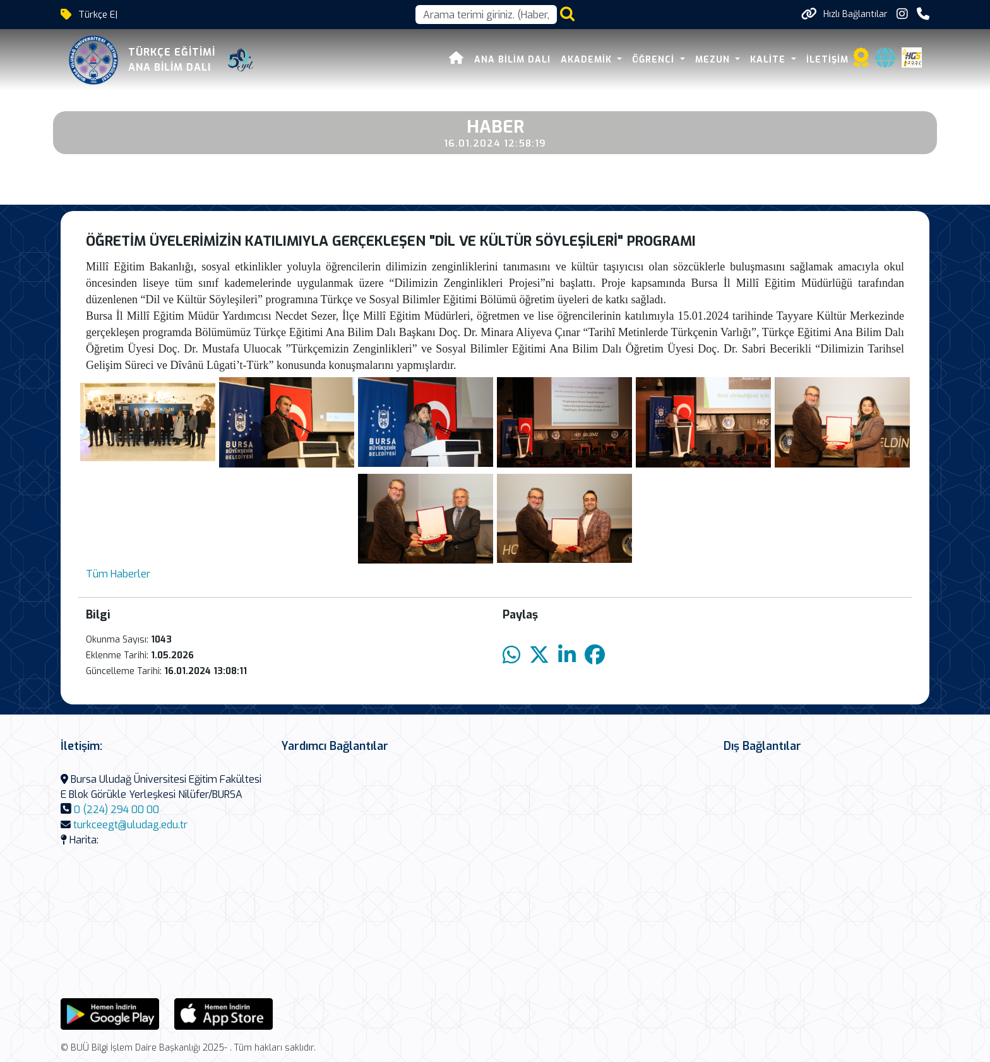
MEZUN (714, 60)
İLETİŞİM (827, 60)
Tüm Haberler (118, 574)
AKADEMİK (588, 60)
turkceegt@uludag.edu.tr (130, 824)
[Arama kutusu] (486, 14)
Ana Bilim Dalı (512, 60)
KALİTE (769, 60)
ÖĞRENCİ (654, 60)
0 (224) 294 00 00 (116, 809)
